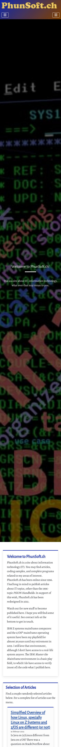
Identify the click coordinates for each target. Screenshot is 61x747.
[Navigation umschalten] (5, 15)
